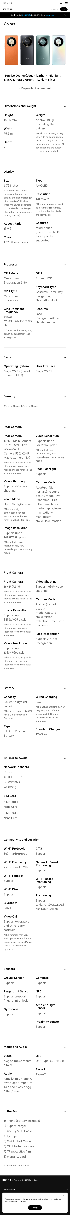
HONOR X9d (26, 15)
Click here (22, 1201)
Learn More (51, 15)
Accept (35, 1208)
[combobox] (7, 9)
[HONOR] (8, 1180)
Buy (64, 9)
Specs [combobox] (53, 9)
